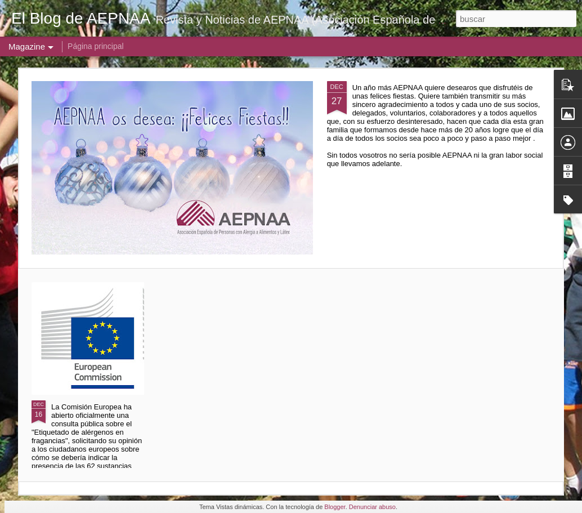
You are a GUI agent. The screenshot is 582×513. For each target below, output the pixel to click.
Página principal (96, 46)
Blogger (334, 506)
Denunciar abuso (372, 506)
